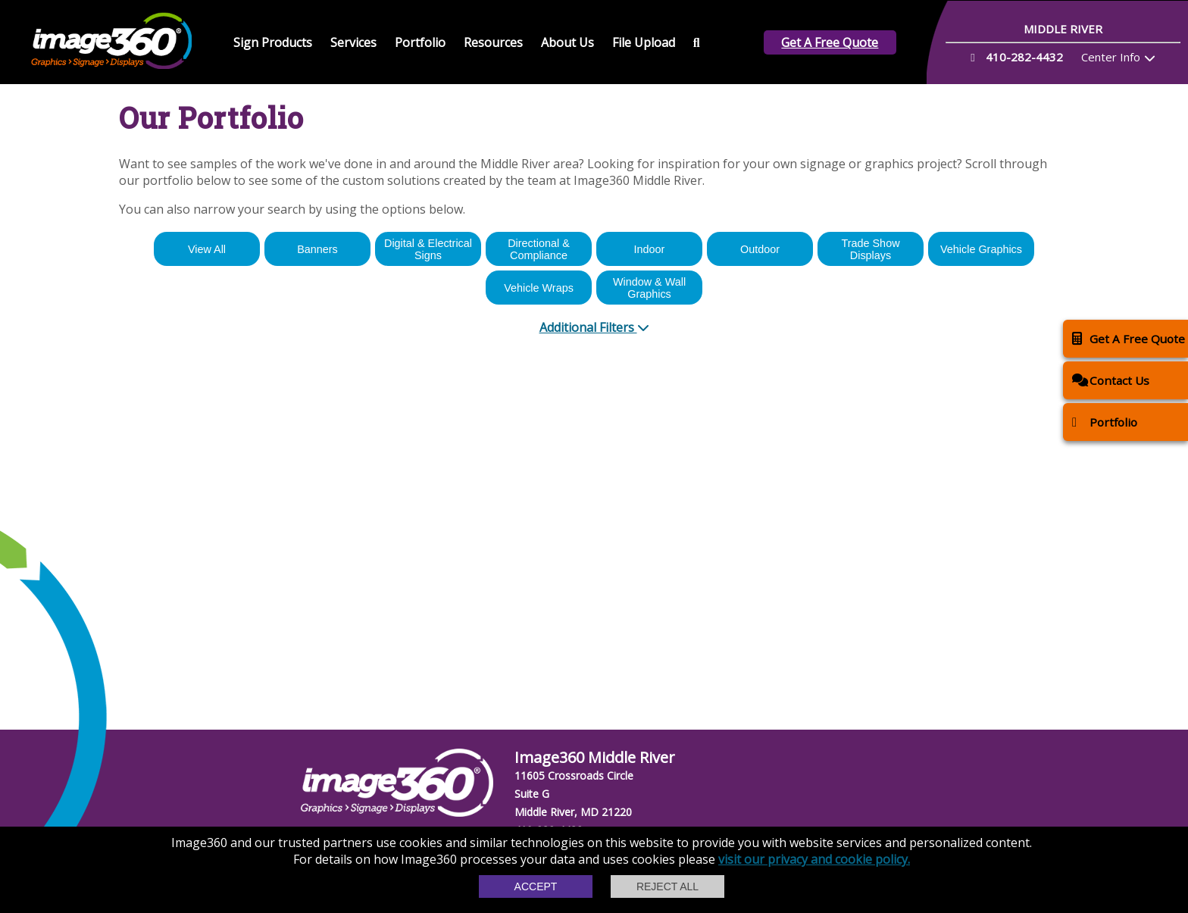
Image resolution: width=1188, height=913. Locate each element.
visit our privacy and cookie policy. (814, 859)
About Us (567, 42)
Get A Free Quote (829, 42)
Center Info (1110, 56)
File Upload (643, 42)
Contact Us (1110, 380)
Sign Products (272, 42)
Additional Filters (594, 327)
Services (353, 42)
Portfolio (420, 42)
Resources (493, 42)
